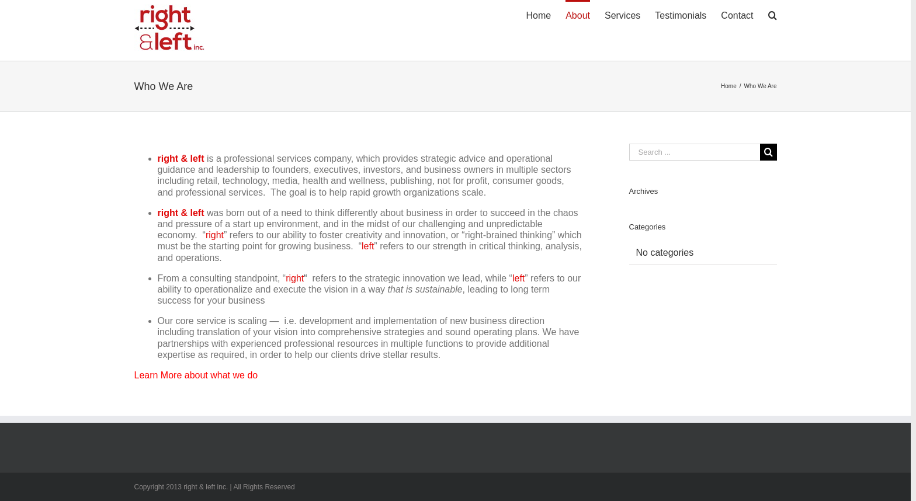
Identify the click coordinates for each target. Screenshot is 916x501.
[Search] (772, 14)
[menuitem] (545, 14)
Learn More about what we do (196, 375)
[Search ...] (694, 152)
